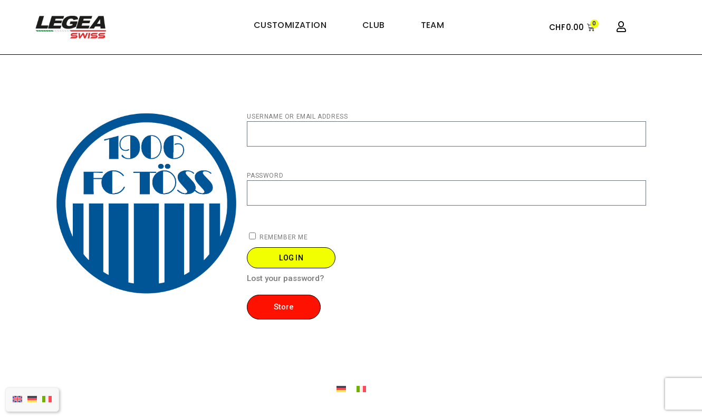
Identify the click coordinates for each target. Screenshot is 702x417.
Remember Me (278, 236)
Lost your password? (285, 279)
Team (433, 25)
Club (373, 25)
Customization (290, 25)
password (265, 175)
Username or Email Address (297, 116)
